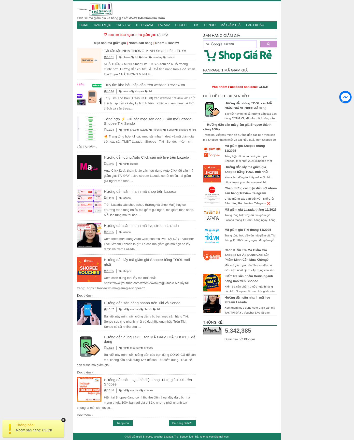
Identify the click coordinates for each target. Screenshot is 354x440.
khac (143, 57)
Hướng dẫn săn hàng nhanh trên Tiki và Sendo (142, 303)
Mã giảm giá (231, 25)
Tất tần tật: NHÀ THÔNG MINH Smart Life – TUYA (145, 51)
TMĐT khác (254, 25)
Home (84, 25)
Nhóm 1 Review (167, 43)
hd (134, 57)
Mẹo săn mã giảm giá (110, 43)
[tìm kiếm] (229, 44)
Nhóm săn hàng (140, 43)
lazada (125, 91)
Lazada (164, 25)
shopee (137, 91)
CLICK (264, 87)
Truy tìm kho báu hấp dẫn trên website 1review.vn (144, 85)
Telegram (144, 25)
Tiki (196, 25)
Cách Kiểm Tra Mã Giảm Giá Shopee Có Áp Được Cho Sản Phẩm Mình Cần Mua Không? (247, 254)
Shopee (181, 25)
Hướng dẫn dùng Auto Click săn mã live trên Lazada (146, 157)
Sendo (209, 25)
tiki (148, 91)
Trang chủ (123, 423)
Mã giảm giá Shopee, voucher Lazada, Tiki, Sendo (157, 436)
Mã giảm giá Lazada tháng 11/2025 (250, 209)
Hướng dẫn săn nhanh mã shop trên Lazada (140, 191)
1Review (123, 25)
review (169, 57)
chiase (125, 57)
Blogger (249, 339)
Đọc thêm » (85, 295)
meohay (155, 57)
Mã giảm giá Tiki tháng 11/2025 (248, 230)
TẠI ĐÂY (163, 35)
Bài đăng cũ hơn (182, 423)
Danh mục (102, 25)
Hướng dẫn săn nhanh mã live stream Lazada (141, 225)
